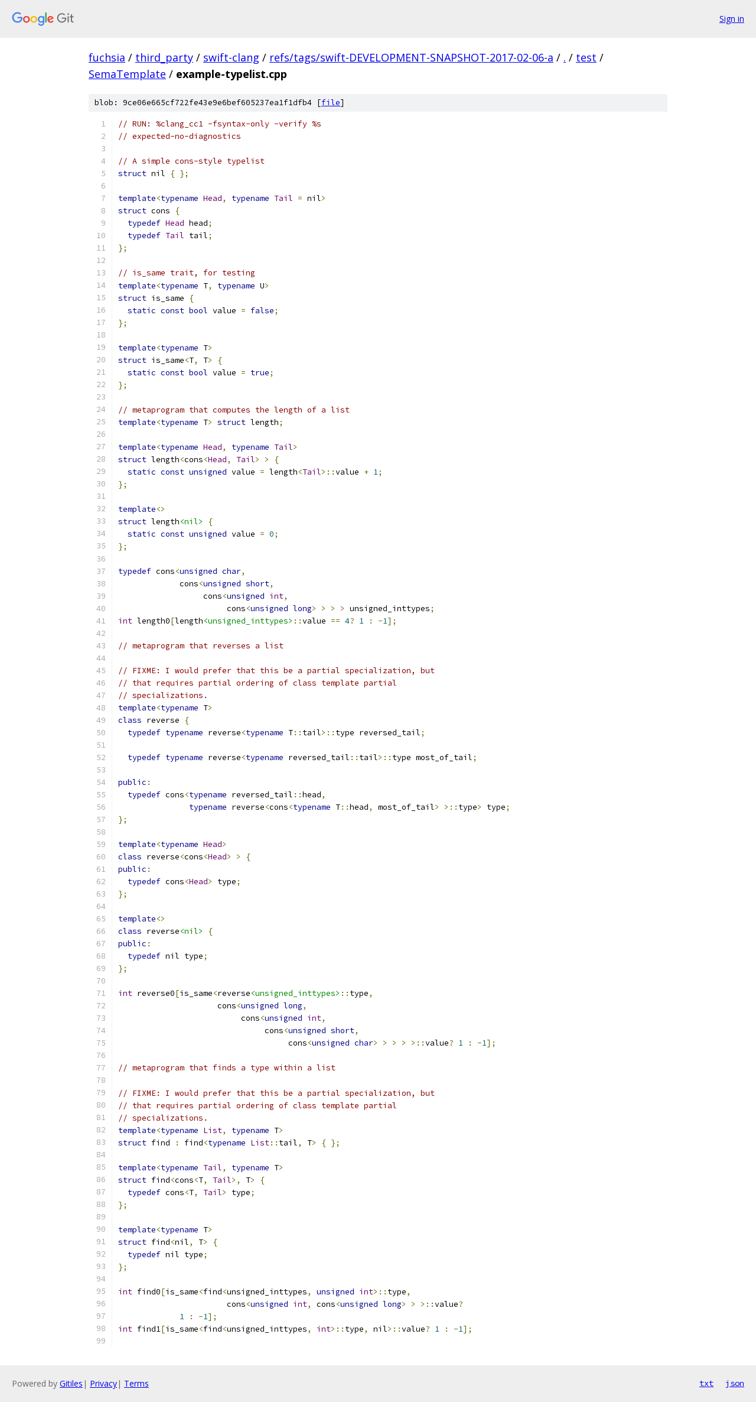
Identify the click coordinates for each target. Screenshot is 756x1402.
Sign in (731, 18)
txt (706, 1383)
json (734, 1383)
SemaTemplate (127, 74)
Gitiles (71, 1383)
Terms (136, 1383)
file (330, 103)
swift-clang (231, 57)
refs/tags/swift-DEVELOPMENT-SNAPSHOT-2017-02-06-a (411, 57)
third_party (164, 57)
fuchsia (107, 57)
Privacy (103, 1383)
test (586, 57)
